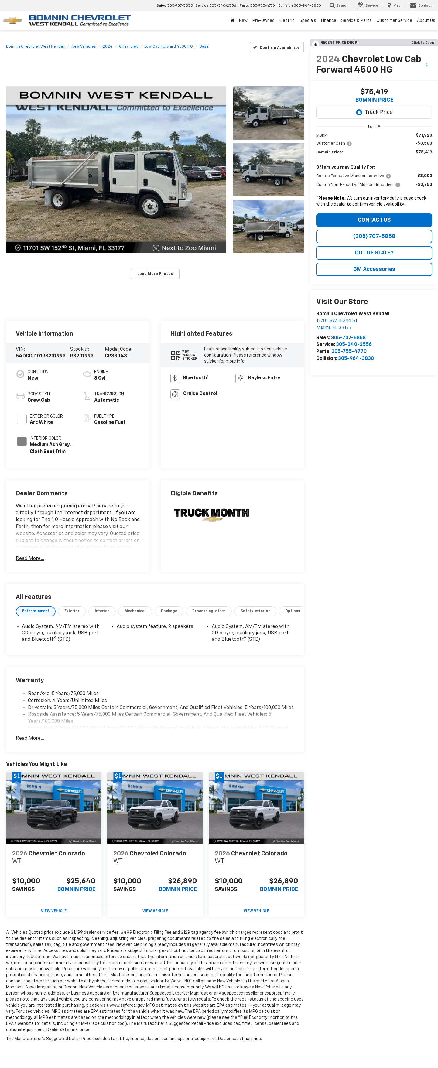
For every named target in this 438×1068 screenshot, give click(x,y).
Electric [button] (287, 21)
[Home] (232, 20)
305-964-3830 (356, 358)
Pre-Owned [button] (263, 21)
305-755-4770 (349, 351)
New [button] (243, 21)
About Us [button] (426, 21)
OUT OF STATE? (374, 253)
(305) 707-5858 (374, 236)
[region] (374, 171)
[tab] (36, 611)
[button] (116, 169)
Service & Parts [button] (356, 21)
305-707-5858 (348, 338)
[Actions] (427, 65)
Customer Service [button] (394, 21)
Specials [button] (307, 21)
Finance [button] (328, 21)
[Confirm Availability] (277, 47)
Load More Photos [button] (155, 274)
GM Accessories (374, 269)
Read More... (30, 558)
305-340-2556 (354, 344)
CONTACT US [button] (374, 220)
